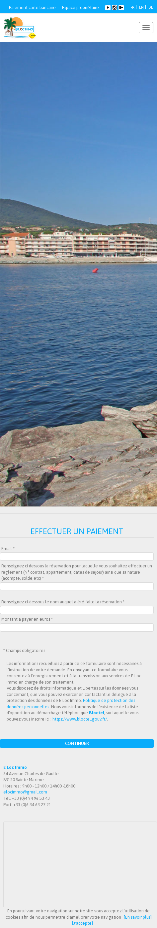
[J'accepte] (82, 923)
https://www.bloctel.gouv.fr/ (79, 719)
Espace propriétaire (80, 7)
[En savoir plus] (138, 917)
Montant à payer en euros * (27, 619)
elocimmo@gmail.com (25, 791)
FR (132, 7)
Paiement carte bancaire (32, 7)
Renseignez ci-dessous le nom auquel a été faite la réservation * (62, 601)
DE (150, 7)
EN (141, 7)
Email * (8, 548)
